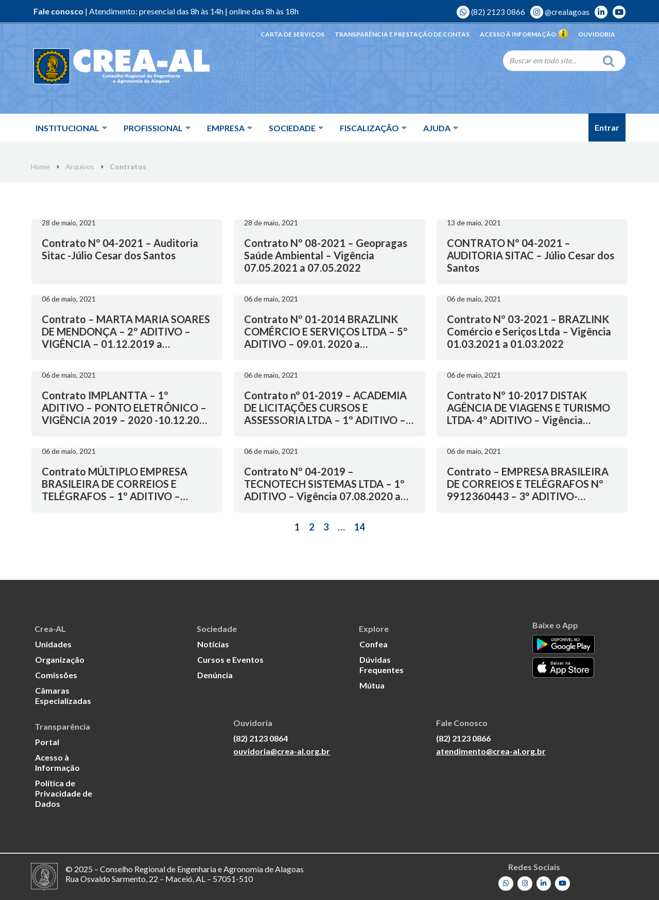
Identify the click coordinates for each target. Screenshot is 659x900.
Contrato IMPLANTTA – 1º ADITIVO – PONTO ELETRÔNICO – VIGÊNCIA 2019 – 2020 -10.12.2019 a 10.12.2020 (127, 413)
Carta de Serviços (292, 34)
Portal (47, 742)
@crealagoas (559, 11)
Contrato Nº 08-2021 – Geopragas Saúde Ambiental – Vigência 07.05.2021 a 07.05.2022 (325, 255)
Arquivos (79, 166)
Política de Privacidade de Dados (63, 793)
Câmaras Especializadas (63, 695)
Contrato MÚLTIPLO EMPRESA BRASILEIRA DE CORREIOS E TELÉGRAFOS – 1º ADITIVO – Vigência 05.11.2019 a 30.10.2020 (121, 490)
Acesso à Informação (524, 34)
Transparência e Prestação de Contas (402, 34)
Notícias (213, 644)
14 (359, 527)
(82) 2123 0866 (491, 11)
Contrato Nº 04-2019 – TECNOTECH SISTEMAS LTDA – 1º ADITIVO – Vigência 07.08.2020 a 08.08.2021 (324, 490)
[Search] (550, 60)
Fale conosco (58, 11)
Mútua (372, 685)
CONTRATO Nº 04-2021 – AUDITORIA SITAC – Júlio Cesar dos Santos (530, 255)
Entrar (607, 127)
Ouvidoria (596, 34)
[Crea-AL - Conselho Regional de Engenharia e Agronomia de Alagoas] (106, 67)
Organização (59, 659)
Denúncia (215, 675)
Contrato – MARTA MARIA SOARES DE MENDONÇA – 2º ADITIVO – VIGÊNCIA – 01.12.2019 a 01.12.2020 (126, 337)
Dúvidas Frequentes (381, 665)
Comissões (56, 675)
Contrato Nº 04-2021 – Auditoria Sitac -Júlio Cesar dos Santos (120, 249)
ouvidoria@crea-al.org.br (281, 751)
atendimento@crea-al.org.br (491, 751)
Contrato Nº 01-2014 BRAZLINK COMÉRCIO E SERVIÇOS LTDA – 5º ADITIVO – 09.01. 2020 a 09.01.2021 (326, 337)
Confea (373, 644)
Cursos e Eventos (230, 659)
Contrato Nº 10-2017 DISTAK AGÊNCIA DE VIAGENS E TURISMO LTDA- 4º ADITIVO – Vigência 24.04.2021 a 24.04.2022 (528, 413)
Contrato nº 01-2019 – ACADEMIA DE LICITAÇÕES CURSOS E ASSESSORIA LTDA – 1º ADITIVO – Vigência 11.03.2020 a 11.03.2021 (325, 413)
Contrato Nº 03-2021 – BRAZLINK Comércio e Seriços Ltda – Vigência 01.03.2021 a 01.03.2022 (529, 331)
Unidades (53, 644)
